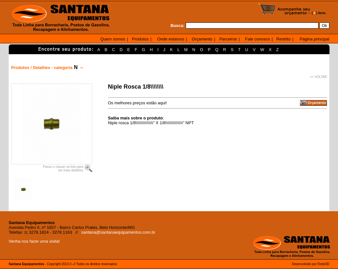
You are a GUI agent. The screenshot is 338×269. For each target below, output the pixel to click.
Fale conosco (257, 39)
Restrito (283, 39)
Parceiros (228, 39)
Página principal (314, 39)
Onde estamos (170, 39)
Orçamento (202, 39)
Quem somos (112, 39)
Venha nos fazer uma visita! (34, 241)
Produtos (140, 39)
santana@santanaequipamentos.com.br (118, 232)
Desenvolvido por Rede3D (310, 264)
